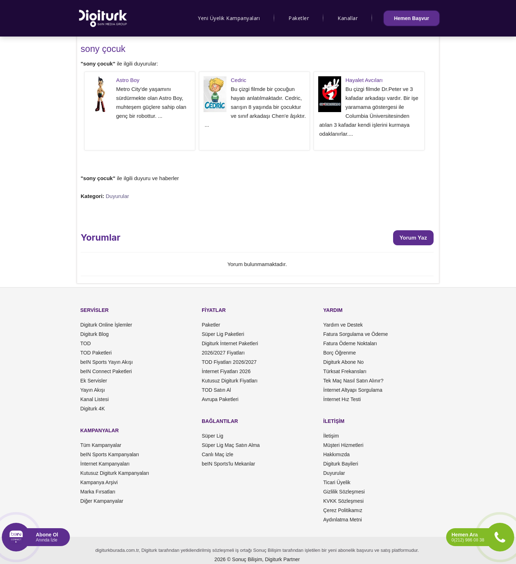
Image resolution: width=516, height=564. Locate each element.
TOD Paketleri (96, 353)
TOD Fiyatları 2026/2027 (229, 362)
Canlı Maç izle (217, 454)
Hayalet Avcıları (364, 80)
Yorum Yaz (413, 237)
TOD (85, 343)
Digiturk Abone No (343, 362)
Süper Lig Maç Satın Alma (231, 445)
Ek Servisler (93, 381)
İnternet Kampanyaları (105, 464)
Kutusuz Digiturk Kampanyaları (114, 473)
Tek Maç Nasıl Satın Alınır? (353, 381)
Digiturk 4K (92, 408)
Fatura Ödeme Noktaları (350, 343)
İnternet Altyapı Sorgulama (352, 390)
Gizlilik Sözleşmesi (344, 492)
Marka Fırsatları (97, 492)
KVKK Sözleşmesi (343, 501)
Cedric (238, 80)
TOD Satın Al (216, 390)
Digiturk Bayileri (340, 464)
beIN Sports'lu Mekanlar (228, 464)
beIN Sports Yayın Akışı (106, 362)
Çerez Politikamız (342, 510)
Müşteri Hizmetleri (343, 445)
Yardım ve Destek (343, 325)
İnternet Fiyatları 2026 (226, 371)
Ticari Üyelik (336, 482)
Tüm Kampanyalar (100, 445)
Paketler (298, 18)
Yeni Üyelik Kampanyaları (229, 18)
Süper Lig (212, 436)
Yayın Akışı (92, 390)
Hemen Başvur (411, 18)
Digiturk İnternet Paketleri (230, 343)
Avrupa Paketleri (220, 399)
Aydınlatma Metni (342, 519)
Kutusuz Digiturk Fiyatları (230, 381)
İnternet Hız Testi (342, 399)
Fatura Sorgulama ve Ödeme (355, 334)
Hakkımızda (336, 454)
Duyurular (117, 196)
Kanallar (348, 18)
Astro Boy (127, 80)
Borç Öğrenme (339, 353)
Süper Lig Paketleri (223, 334)
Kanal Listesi (94, 399)
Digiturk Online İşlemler (106, 325)
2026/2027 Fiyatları (223, 353)
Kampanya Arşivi (99, 482)
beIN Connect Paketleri (106, 371)
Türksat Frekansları (345, 371)
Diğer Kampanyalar (101, 501)
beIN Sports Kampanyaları (109, 454)
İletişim (331, 436)
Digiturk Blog (94, 334)
